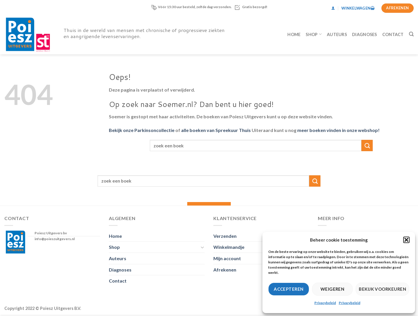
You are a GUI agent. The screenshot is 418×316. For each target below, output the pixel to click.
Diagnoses (364, 34)
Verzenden (225, 236)
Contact (393, 34)
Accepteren (289, 289)
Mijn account (227, 258)
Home (293, 34)
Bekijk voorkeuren (382, 289)
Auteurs (337, 34)
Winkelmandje (228, 247)
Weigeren (332, 289)
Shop (314, 34)
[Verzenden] (367, 145)
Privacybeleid (325, 303)
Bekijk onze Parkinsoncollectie (141, 130)
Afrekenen (224, 269)
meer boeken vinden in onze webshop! (338, 130)
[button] (406, 240)
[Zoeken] (411, 34)
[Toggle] (202, 247)
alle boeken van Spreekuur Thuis (216, 130)
